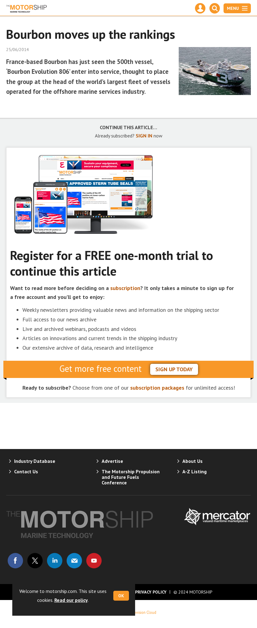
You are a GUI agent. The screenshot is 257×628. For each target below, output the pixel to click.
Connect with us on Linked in (55, 561)
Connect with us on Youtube (94, 561)
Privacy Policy (150, 592)
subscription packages (157, 387)
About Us (192, 461)
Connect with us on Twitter (35, 561)
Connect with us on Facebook (15, 561)
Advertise (112, 461)
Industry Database (34, 461)
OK (121, 595)
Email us (74, 561)
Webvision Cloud (142, 612)
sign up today (174, 369)
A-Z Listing (194, 471)
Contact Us (26, 471)
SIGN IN (144, 136)
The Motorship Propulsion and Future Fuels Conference (131, 477)
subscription (125, 288)
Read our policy (71, 600)
